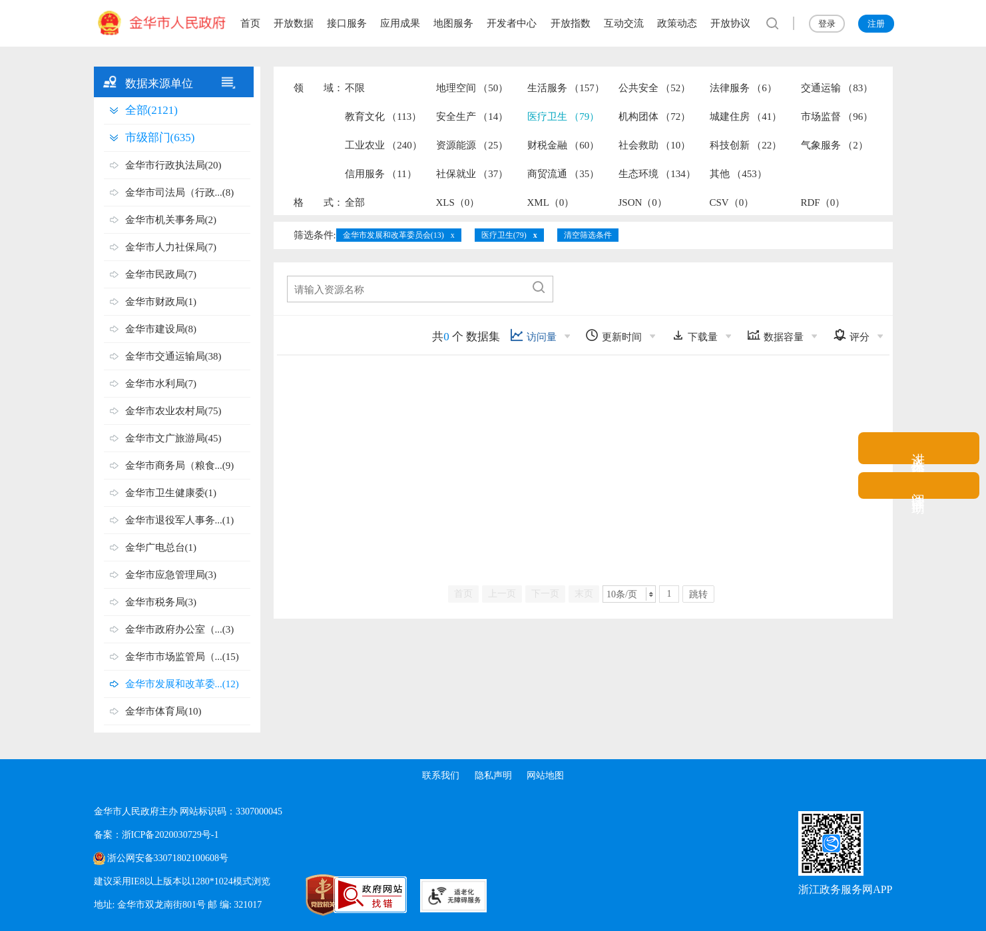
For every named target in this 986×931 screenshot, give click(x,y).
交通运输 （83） (837, 88)
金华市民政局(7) (161, 274)
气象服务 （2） (834, 145)
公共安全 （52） (654, 88)
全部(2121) (151, 110)
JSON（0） (642, 202)
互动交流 (624, 23)
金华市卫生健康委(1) (171, 492)
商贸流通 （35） (563, 173)
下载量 (694, 335)
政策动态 (677, 23)
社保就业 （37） (472, 173)
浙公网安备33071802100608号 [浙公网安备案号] (167, 858)
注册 (876, 24)
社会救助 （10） (654, 145)
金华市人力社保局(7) (171, 247)
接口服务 (347, 23)
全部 (355, 202)
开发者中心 (512, 23)
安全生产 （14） (472, 116)
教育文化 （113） (383, 116)
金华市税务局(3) (161, 602)
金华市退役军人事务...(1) (179, 520)
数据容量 (775, 335)
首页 (250, 23)
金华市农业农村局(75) (173, 411)
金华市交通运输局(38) (173, 356)
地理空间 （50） (472, 88)
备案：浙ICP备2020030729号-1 (156, 835)
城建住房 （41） (746, 116)
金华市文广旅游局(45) (173, 438)
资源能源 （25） (472, 145)
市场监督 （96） (837, 116)
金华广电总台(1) (161, 547)
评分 (851, 335)
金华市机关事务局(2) (171, 219)
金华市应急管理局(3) (171, 574)
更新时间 (613, 335)
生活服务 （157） (566, 88)
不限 (355, 88)
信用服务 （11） (381, 173)
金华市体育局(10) (163, 711)
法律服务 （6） (743, 88)
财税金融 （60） (563, 145)
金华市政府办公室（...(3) (179, 629)
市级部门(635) (160, 137)
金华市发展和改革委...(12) (182, 684)
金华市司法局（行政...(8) (179, 192)
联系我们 (440, 775)
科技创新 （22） (746, 145)
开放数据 (294, 23)
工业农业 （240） (383, 145)
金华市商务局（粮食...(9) (179, 465)
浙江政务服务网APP (845, 889)
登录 (827, 24)
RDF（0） (823, 202)
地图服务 (453, 23)
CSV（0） (732, 202)
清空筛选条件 (588, 235)
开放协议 (730, 23)
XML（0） (551, 202)
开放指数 (571, 23)
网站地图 (546, 775)
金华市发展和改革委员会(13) (393, 235)
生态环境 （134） (657, 173)
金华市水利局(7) (161, 383)
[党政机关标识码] (294, 895)
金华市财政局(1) (161, 301)
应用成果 (400, 23)
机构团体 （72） (654, 116)
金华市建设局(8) (161, 329)
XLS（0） (458, 202)
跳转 (698, 594)
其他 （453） (738, 173)
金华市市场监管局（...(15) (182, 656)
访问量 (533, 335)
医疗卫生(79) (504, 235)
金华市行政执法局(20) (173, 165)
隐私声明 (493, 775)
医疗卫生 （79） (563, 116)
